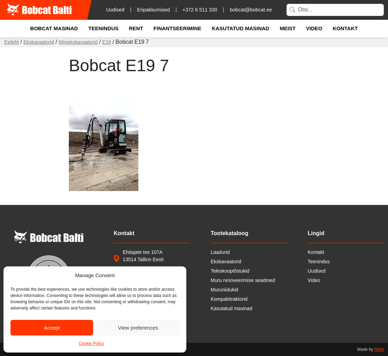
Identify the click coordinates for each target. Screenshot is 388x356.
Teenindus (103, 28)
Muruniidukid (224, 289)
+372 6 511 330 (200, 10)
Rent (136, 28)
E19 (106, 42)
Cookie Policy (91, 343)
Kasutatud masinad (240, 28)
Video (314, 28)
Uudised (115, 10)
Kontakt (345, 28)
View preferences (138, 328)
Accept (52, 328)
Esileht (11, 42)
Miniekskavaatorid (78, 42)
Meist (288, 28)
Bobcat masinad (54, 28)
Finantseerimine (178, 28)
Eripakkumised (153, 10)
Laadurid (220, 252)
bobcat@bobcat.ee (251, 10)
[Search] (335, 10)
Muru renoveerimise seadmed (243, 280)
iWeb (379, 349)
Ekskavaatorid (38, 42)
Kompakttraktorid (229, 299)
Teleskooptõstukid (230, 271)
